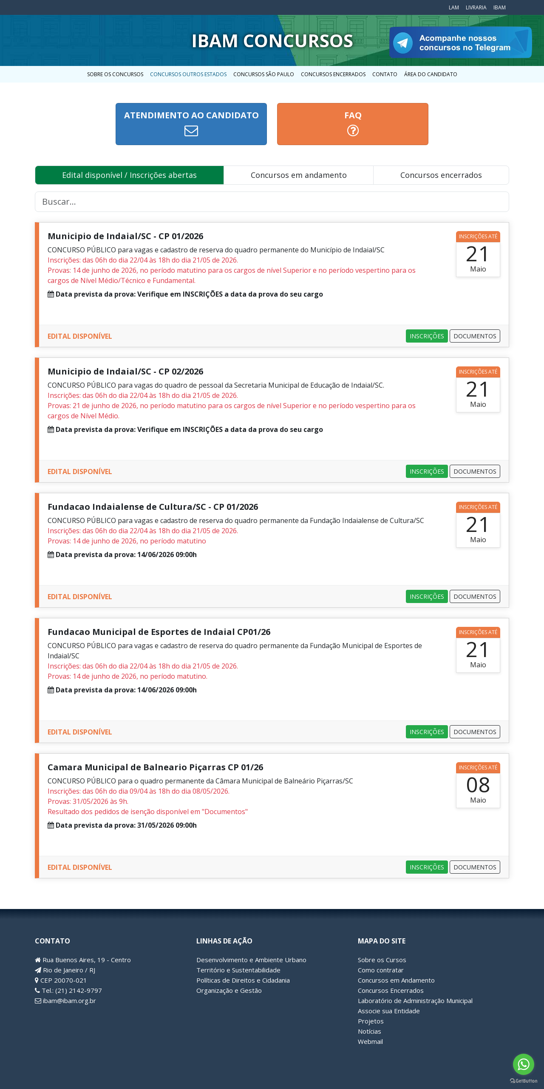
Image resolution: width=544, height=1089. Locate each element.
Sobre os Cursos (382, 959)
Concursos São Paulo (263, 74)
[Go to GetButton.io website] (523, 1080)
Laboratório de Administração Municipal (415, 1000)
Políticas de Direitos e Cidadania (243, 980)
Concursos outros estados (188, 74)
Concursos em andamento (299, 175)
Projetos (371, 1021)
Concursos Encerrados (333, 74)
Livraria (476, 7)
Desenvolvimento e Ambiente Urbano (251, 959)
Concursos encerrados (441, 175)
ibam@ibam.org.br (65, 1000)
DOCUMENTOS (474, 336)
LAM (454, 7)
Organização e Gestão (229, 990)
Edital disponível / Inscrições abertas (129, 175)
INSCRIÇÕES (427, 336)
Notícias (369, 1031)
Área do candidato (430, 74)
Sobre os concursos (115, 74)
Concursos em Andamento (396, 980)
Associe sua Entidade (389, 1010)
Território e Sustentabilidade (238, 970)
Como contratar (381, 970)
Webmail (370, 1041)
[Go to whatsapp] (523, 1064)
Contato (384, 74)
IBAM (499, 7)
